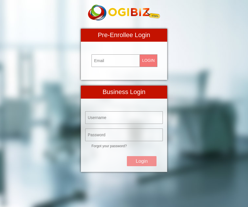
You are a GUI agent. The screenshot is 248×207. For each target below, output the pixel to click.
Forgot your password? (109, 146)
